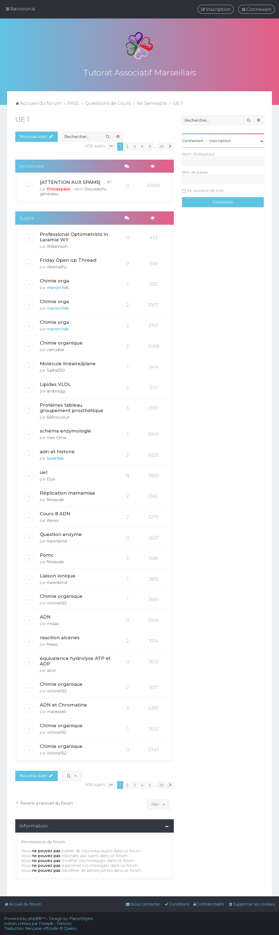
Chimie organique (61, 342)
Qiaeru (70, 928)
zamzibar (55, 348)
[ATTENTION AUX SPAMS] (70, 181)
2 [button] (127, 146)
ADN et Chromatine (63, 704)
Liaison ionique (57, 575)
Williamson (57, 245)
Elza (51, 478)
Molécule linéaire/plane (68, 363)
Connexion (193, 140)
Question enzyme (61, 533)
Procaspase (58, 188)
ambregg (56, 390)
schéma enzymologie (65, 430)
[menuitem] (256, 9)
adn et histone (57, 450)
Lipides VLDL (55, 383)
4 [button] (142, 146)
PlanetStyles (81, 918)
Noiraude (55, 499)
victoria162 (56, 602)
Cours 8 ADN (55, 513)
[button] (111, 146)
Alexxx (53, 519)
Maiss (52, 643)
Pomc (47, 554)
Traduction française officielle (31, 928)
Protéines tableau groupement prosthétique (71, 406)
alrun (51, 670)
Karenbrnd (57, 540)
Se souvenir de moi (205, 189)
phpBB (35, 918)
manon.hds (58, 287)
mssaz (53, 623)
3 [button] (135, 146)
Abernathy (57, 266)
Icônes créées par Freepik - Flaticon (38, 923)
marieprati (56, 711)
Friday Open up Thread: (68, 259)
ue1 (43, 471)
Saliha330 (56, 369)
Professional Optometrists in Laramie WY (74, 236)
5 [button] (150, 146)
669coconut (58, 416)
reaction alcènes (60, 637)
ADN (45, 616)
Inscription (220, 140)
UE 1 (22, 118)
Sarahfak (55, 457)
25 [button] (161, 146)
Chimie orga (54, 280)
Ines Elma (56, 436)
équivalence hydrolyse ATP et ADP (75, 660)
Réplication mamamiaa (67, 492)
